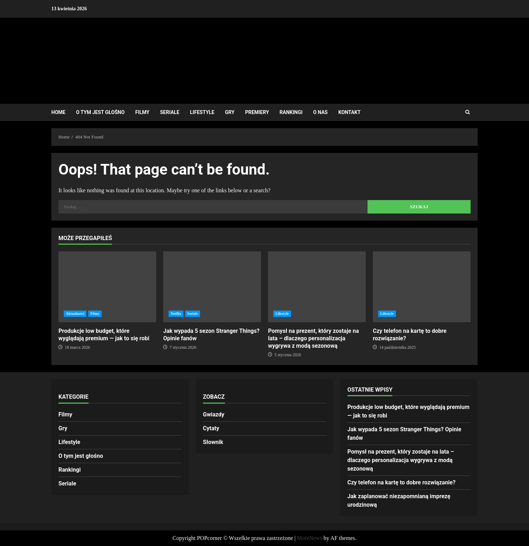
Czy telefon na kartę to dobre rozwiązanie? (422, 286)
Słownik (213, 442)
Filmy (142, 112)
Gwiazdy (213, 414)
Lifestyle (202, 112)
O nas (320, 112)
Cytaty (211, 428)
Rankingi (291, 112)
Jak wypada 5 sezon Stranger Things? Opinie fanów (212, 286)
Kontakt (349, 112)
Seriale (170, 112)
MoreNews (309, 538)
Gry (229, 112)
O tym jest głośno (100, 112)
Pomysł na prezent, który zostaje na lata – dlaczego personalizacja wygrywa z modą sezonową (317, 286)
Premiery (257, 112)
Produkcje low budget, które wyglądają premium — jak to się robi (107, 286)
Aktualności (75, 313)
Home (58, 112)
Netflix (176, 313)
